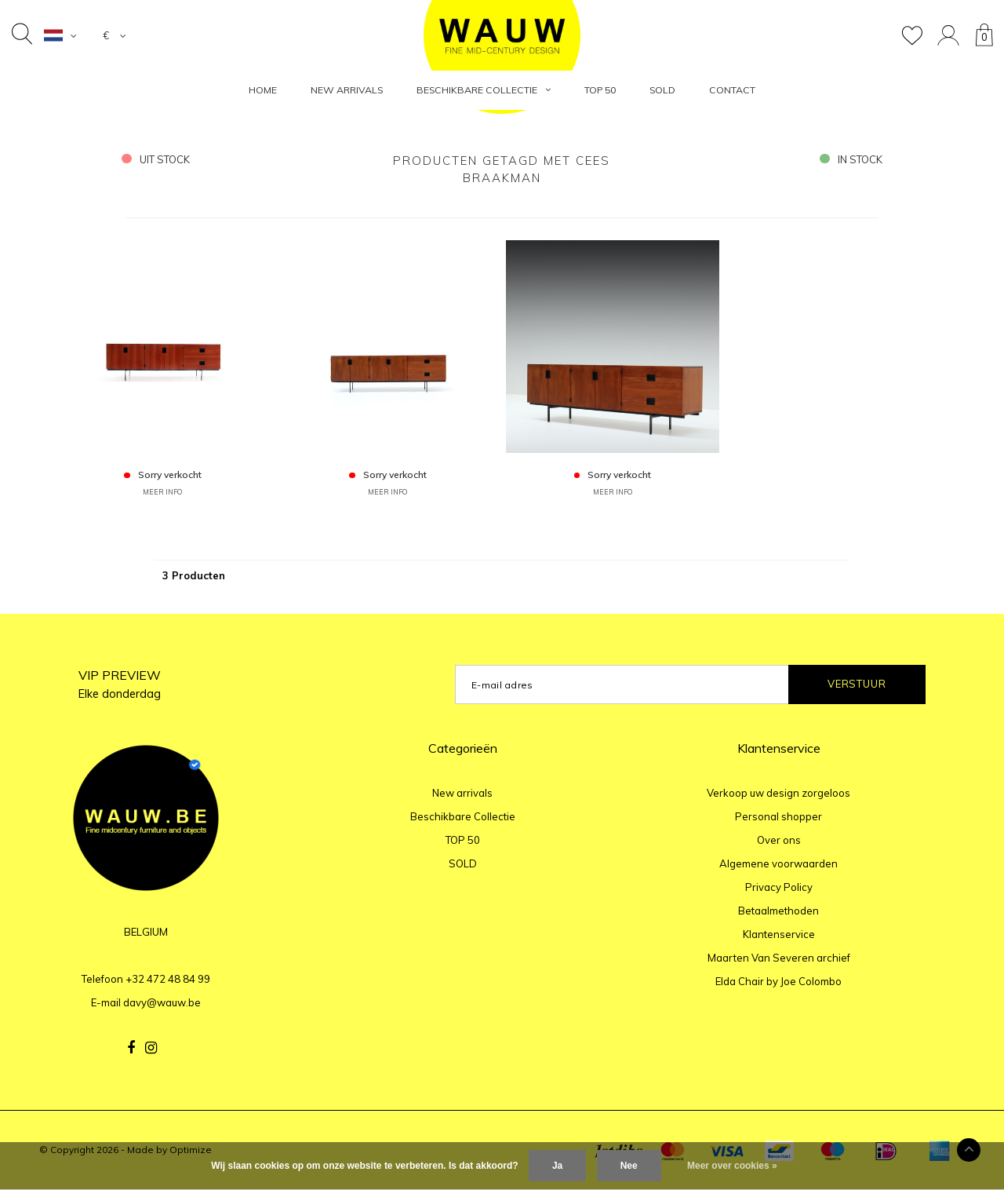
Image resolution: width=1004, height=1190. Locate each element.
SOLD (662, 90)
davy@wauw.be (162, 1002)
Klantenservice (779, 934)
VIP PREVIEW (119, 684)
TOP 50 (600, 90)
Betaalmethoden (778, 910)
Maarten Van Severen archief (779, 957)
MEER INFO (162, 491)
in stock (851, 159)
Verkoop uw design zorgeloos (778, 793)
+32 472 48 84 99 (168, 979)
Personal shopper (778, 816)
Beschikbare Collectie (484, 90)
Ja (557, 1165)
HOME (263, 90)
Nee (629, 1165)
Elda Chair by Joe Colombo (778, 981)
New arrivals (347, 90)
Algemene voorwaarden (778, 863)
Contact (732, 90)
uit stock (156, 159)
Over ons (779, 840)
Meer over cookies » (732, 1165)
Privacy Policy (779, 887)
